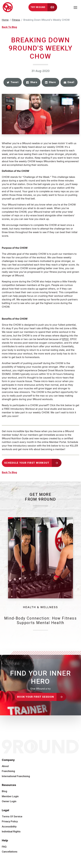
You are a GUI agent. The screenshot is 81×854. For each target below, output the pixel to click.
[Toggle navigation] (75, 7)
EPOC (65, 339)
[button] (12, 82)
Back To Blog (9, 27)
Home (5, 19)
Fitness (16, 19)
